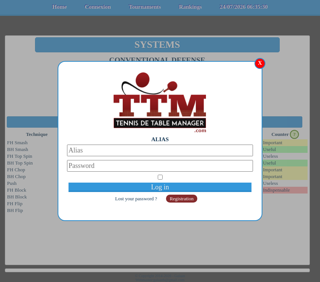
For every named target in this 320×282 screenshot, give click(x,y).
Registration (182, 198)
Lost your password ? (136, 198)
